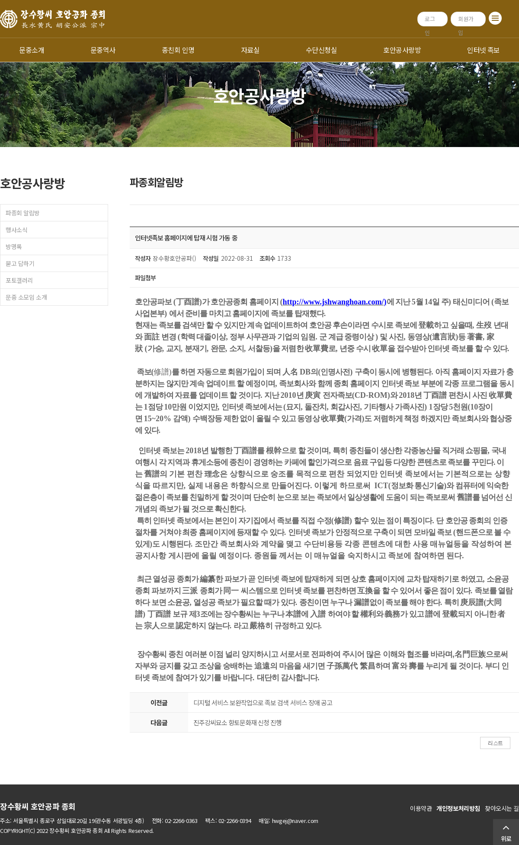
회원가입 (466, 20)
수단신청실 (321, 50)
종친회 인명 (178, 50)
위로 (506, 838)
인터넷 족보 (483, 50)
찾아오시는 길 (502, 808)
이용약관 (421, 808)
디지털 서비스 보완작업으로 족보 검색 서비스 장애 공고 (262, 702)
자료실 (250, 50)
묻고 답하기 (20, 263)
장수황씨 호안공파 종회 (38, 806)
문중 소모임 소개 (26, 297)
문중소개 (31, 50)
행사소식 (16, 229)
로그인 (430, 20)
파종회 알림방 (23, 212)
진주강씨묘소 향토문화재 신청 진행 (237, 722)
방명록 (14, 246)
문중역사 (102, 50)
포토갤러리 (19, 280)
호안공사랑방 (402, 50)
